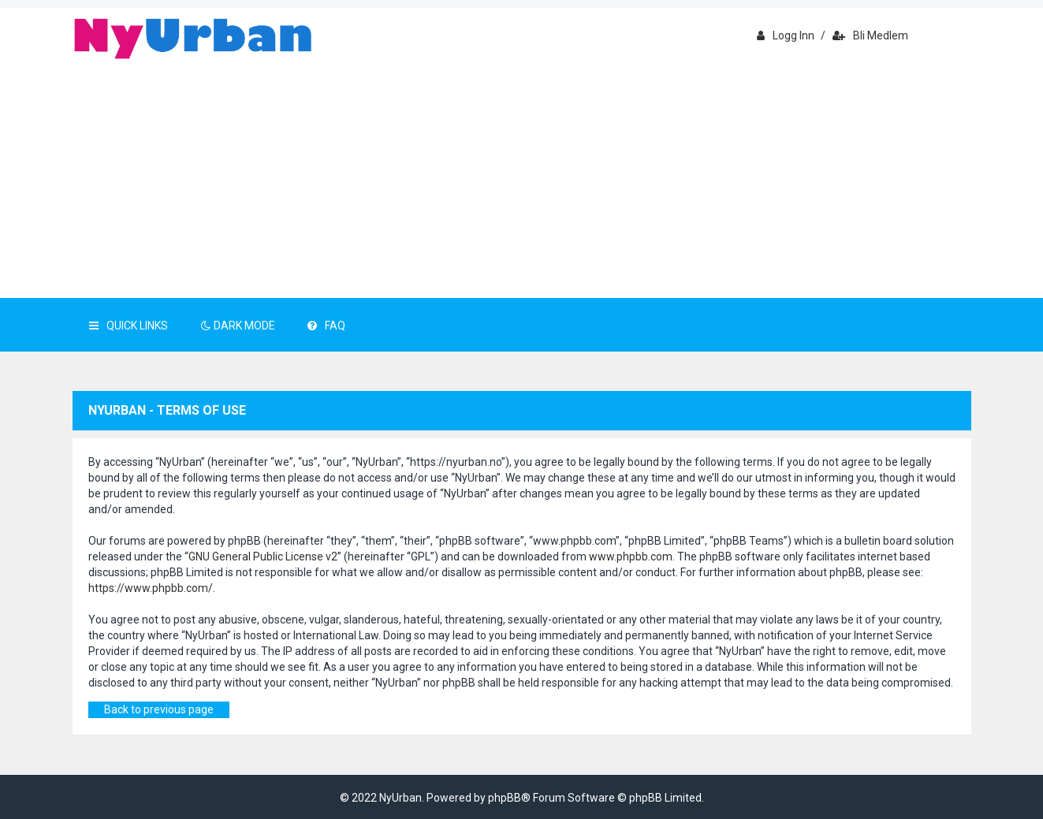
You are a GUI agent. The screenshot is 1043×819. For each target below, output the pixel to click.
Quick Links (128, 325)
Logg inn (785, 35)
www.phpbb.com (630, 556)
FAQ (326, 325)
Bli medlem (870, 35)
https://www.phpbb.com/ (150, 588)
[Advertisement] (522, 179)
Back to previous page (159, 709)
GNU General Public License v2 (262, 556)
